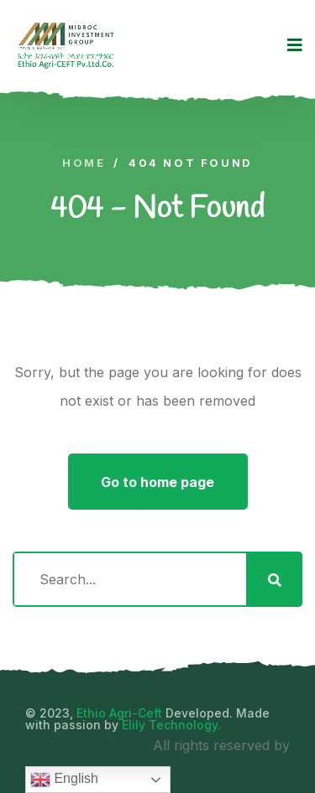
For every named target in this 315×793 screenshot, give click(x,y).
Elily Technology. (171, 725)
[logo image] (66, 45)
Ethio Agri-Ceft (119, 713)
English (64, 780)
